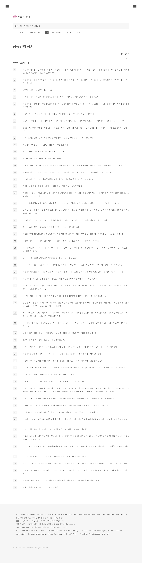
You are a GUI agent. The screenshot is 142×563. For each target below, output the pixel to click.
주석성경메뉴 (7, 6)
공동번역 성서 (55, 32)
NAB (69, 32)
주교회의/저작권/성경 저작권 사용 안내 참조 (47, 517)
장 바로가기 (125, 54)
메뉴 (134, 6)
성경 (21, 32)
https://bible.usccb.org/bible (96, 533)
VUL (79, 32)
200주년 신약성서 (36, 32)
